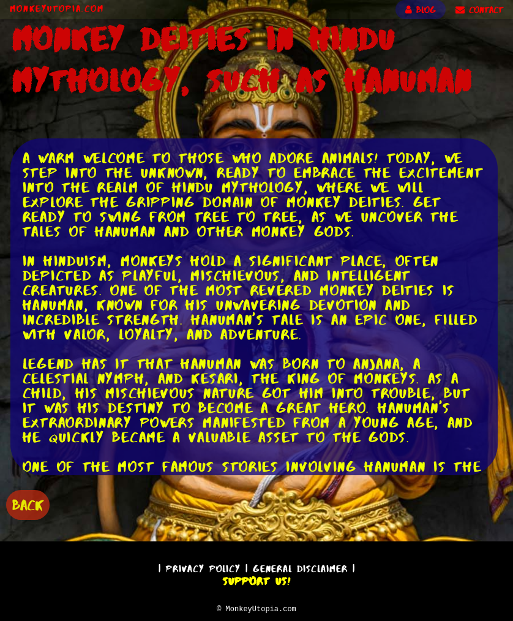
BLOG (420, 9)
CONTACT (479, 9)
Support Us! (256, 579)
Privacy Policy (203, 567)
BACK (27, 504)
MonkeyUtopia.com (57, 8)
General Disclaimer (300, 567)
